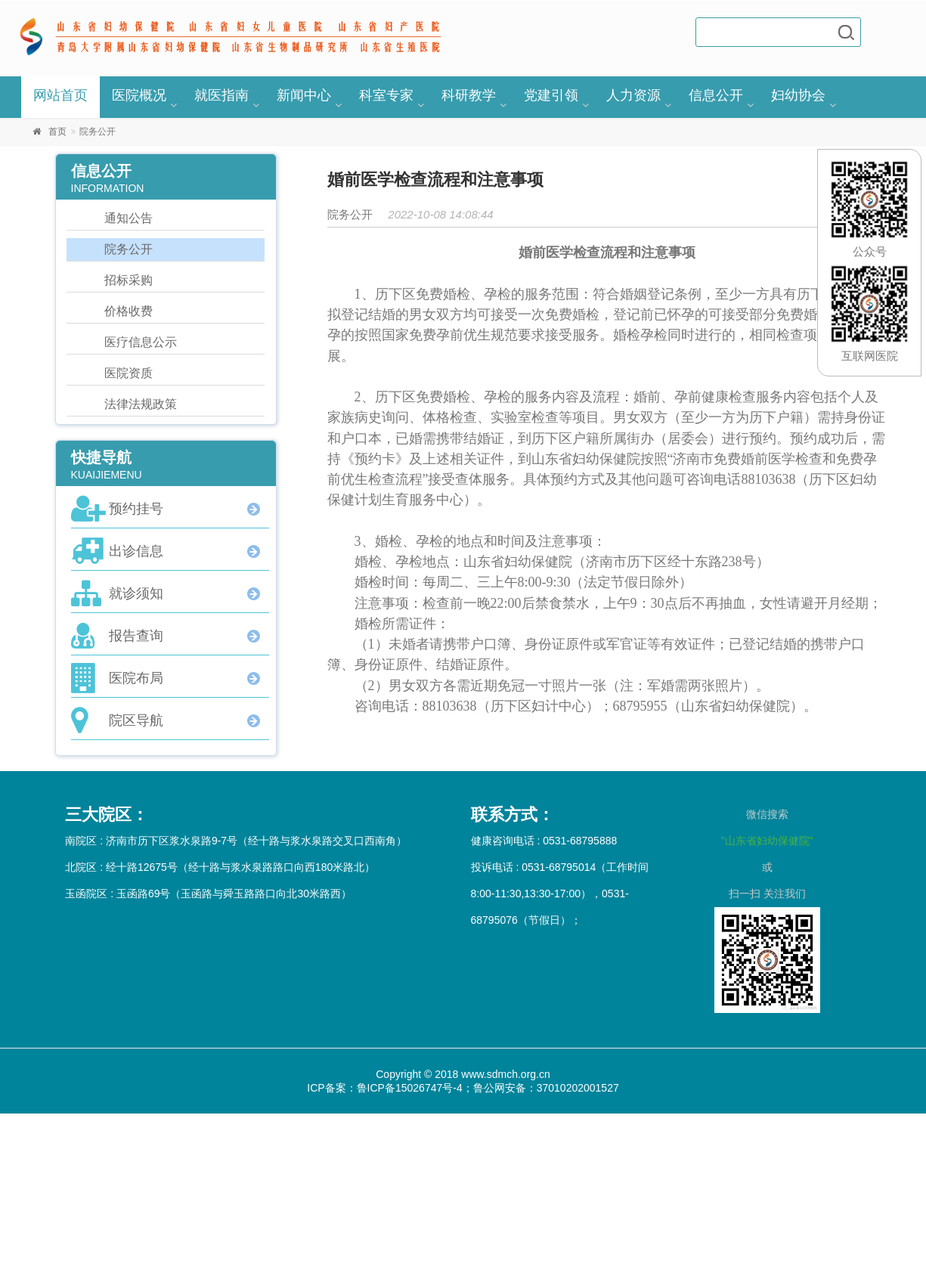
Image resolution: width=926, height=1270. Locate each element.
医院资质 (128, 373)
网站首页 (60, 95)
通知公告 (128, 218)
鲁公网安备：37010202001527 (546, 1088)
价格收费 (128, 311)
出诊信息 (136, 551)
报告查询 (136, 635)
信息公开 (716, 95)
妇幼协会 (798, 95)
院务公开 (128, 249)
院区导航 (136, 720)
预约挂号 (136, 508)
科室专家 (386, 95)
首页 (57, 131)
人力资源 (633, 95)
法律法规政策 (140, 404)
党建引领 (551, 95)
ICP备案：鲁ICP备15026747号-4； (389, 1088)
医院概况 (139, 95)
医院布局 (136, 678)
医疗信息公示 (140, 342)
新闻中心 (304, 95)
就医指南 (221, 95)
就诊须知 (136, 593)
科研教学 (468, 95)
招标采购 (128, 280)
